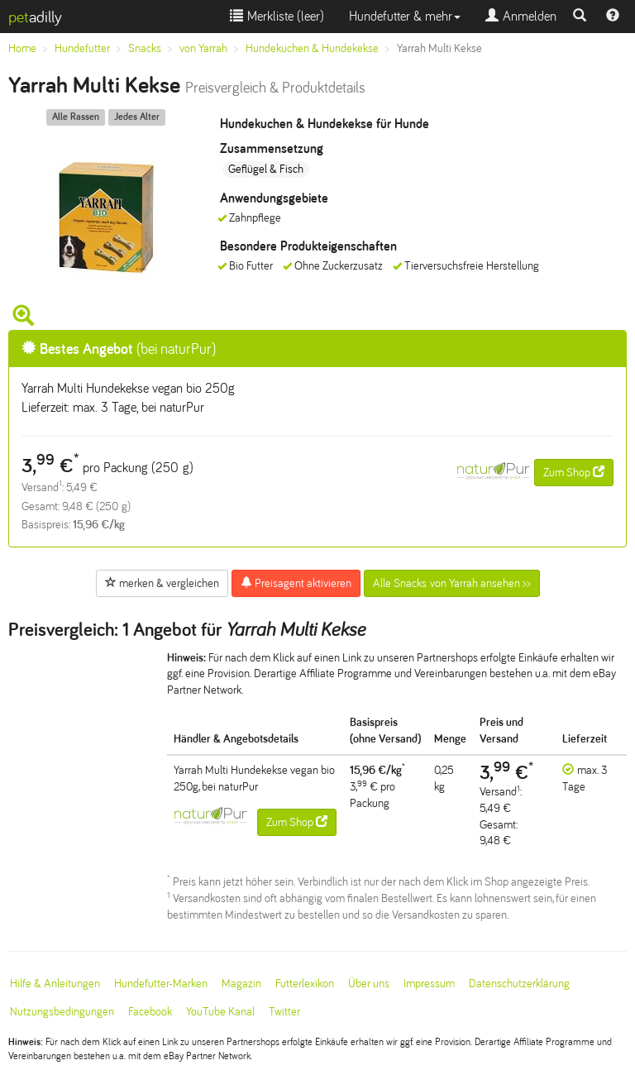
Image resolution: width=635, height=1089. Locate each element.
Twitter (284, 1011)
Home (22, 48)
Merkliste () (277, 16)
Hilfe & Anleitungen (55, 983)
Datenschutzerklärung (519, 983)
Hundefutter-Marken (161, 983)
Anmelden (520, 16)
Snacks (144, 48)
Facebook (150, 1011)
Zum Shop (573, 472)
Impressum (429, 983)
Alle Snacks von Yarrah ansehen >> (452, 583)
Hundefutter (82, 48)
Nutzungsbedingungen (62, 1011)
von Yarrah (203, 48)
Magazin (241, 983)
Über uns (368, 983)
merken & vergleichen (162, 583)
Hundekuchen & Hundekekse (312, 48)
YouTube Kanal (220, 1011)
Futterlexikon (304, 983)
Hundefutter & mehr (405, 16)
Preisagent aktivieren (296, 583)
